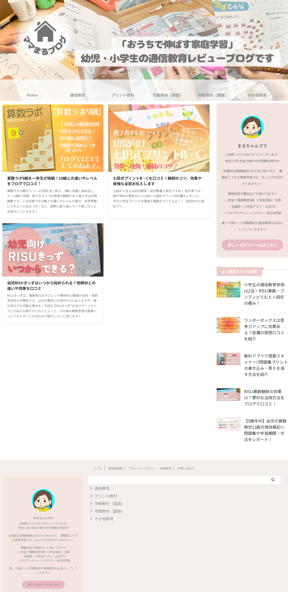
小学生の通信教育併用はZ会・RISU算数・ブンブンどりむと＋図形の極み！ (265, 290)
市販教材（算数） (213, 95)
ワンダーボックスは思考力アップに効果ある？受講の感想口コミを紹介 (265, 319)
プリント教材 (122, 95)
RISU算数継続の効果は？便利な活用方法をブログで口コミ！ (265, 384)
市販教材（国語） (168, 95)
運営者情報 (115, 455)
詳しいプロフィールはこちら (252, 244)
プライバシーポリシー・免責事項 (149, 455)
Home (32, 95)
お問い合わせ (185, 455)
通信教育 (77, 95)
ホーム (98, 455)
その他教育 (257, 95)
